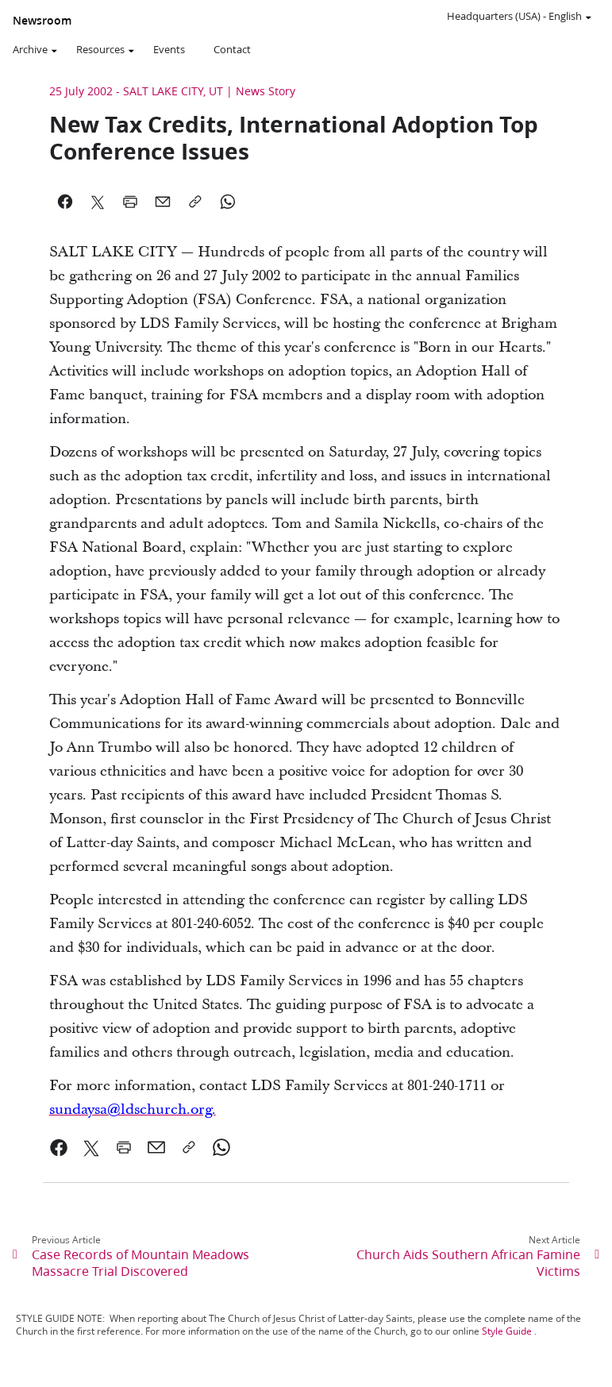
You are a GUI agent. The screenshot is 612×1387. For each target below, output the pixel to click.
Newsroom (42, 20)
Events (169, 49)
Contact (232, 49)
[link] (132, 1109)
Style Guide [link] (507, 1331)
